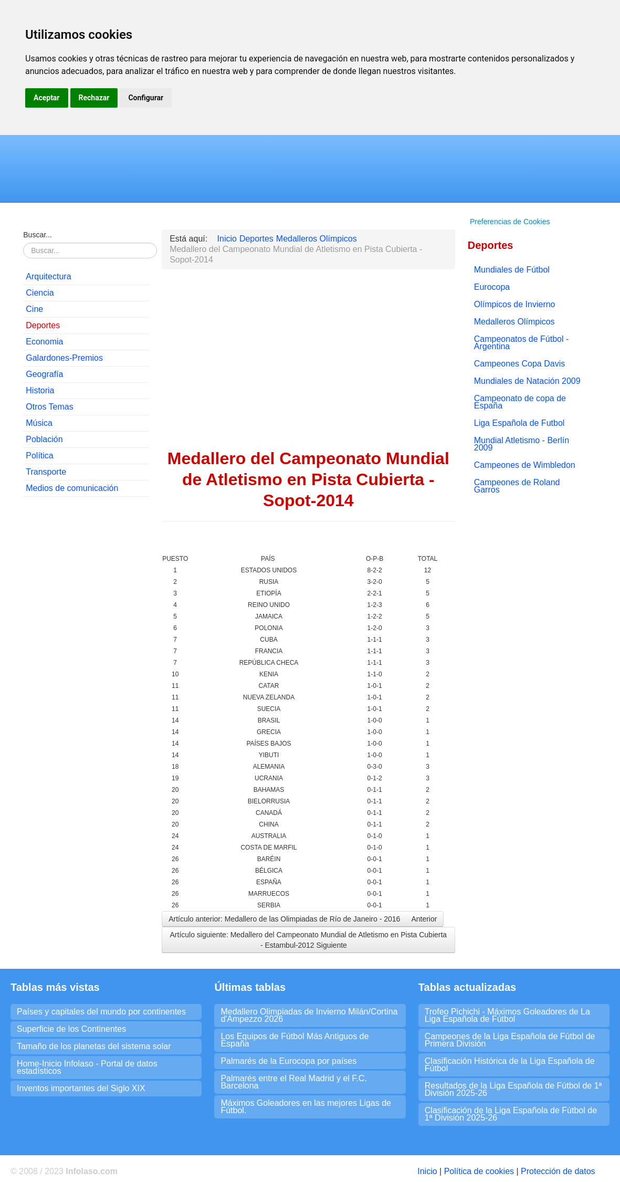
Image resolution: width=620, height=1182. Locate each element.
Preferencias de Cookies (510, 221)
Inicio (427, 1171)
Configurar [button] (145, 97)
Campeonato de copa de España (520, 402)
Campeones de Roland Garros (517, 486)
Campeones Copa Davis (519, 363)
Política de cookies (479, 1171)
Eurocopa (492, 287)
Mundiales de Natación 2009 (527, 380)
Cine (34, 309)
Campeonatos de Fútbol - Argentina (521, 342)
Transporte (46, 471)
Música (39, 423)
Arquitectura (48, 276)
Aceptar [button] (47, 97)
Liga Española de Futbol (519, 423)
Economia (44, 341)
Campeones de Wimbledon (524, 465)
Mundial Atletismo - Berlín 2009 (521, 444)
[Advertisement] (86, 664)
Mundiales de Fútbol (512, 269)
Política (39, 455)
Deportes (43, 325)
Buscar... (37, 235)
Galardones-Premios (64, 357)
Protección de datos (558, 1171)
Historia (40, 390)
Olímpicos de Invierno (514, 304)
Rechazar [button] (94, 97)
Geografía (44, 374)
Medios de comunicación (72, 488)
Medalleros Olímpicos (514, 321)
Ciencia (40, 292)
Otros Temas (49, 406)
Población (44, 439)
